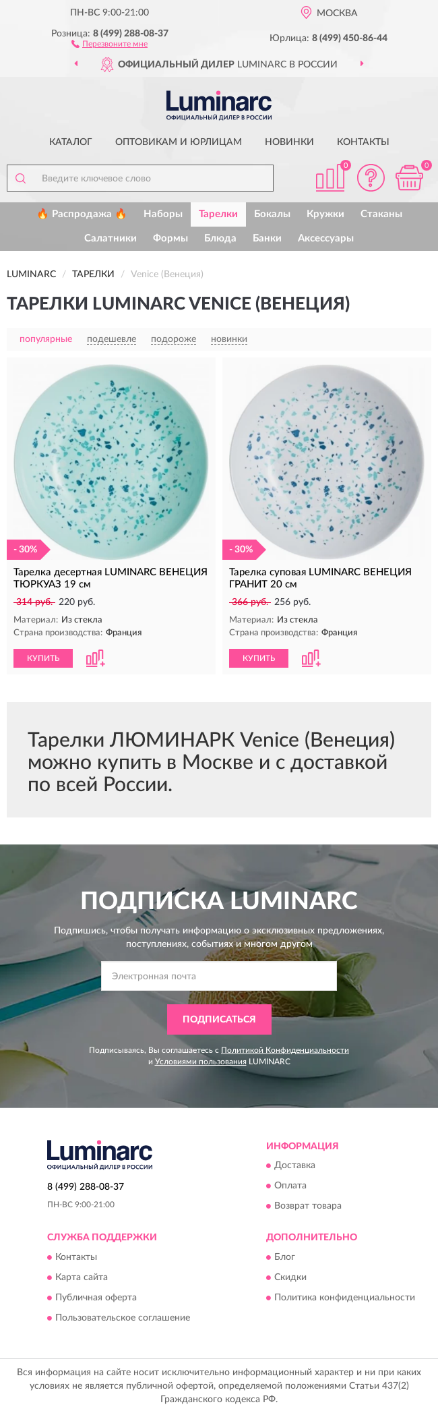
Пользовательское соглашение (122, 1318)
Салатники (110, 238)
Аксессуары (326, 238)
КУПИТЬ (43, 658)
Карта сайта (81, 1277)
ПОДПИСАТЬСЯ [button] (219, 1020)
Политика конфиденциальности (344, 1297)
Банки (267, 238)
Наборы (163, 214)
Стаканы (381, 214)
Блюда (220, 238)
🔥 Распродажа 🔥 (81, 214)
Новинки (289, 142)
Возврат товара (308, 1206)
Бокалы (272, 214)
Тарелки (218, 214)
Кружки (325, 214)
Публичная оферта (96, 1297)
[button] (109, 43)
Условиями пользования (201, 1062)
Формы (170, 238)
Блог (284, 1257)
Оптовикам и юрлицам (178, 142)
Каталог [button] (70, 142)
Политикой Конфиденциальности (285, 1050)
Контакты (363, 142)
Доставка (294, 1166)
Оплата (290, 1186)
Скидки (290, 1277)
